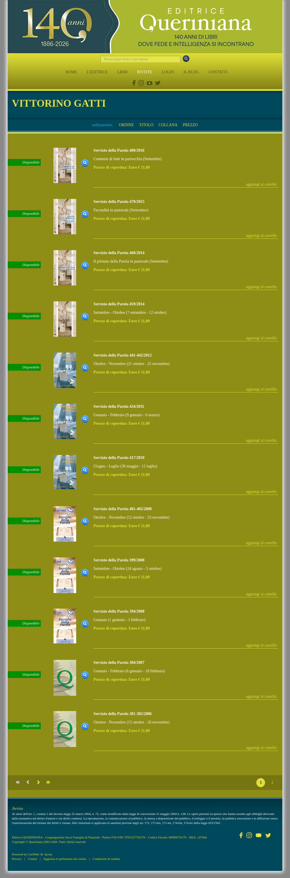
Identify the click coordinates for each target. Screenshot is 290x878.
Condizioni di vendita (106, 858)
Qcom (48, 854)
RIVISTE (144, 72)
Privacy (17, 858)
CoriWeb (33, 854)
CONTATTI (217, 72)
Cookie (32, 858)
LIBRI (122, 72)
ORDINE (126, 125)
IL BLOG (191, 72)
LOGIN (168, 72)
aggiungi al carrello (261, 184)
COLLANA (168, 125)
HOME (71, 72)
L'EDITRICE (97, 72)
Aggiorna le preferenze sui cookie (64, 858)
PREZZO (190, 125)
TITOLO (146, 125)
